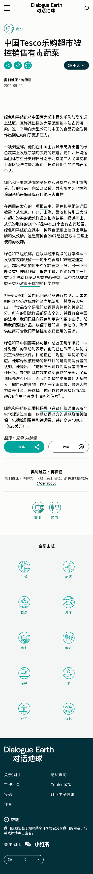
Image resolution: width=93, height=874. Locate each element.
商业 (24, 641)
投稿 (8, 794)
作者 (8, 804)
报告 (44, 206)
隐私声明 (58, 774)
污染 (24, 676)
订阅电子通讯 (62, 794)
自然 (24, 605)
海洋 (69, 605)
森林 (69, 712)
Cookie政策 (61, 784)
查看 (28, 832)
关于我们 (12, 774)
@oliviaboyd (46, 483)
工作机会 (12, 784)
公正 (24, 712)
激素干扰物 (30, 283)
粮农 (69, 641)
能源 (69, 570)
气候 (24, 570)
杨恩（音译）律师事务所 (61, 408)
